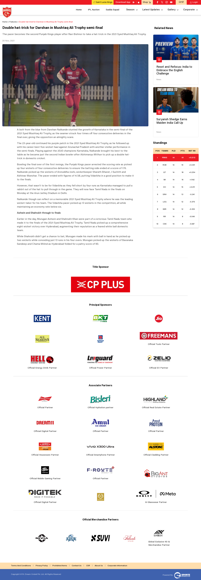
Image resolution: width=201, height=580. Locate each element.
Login (195, 2)
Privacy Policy (42, 566)
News (158, 80)
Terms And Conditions (21, 566)
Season (130, 10)
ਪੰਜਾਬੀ (181, 2)
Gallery (171, 10)
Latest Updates (151, 10)
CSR (88, 566)
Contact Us (76, 566)
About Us (99, 566)
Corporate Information (117, 566)
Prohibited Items (59, 566)
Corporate (189, 10)
